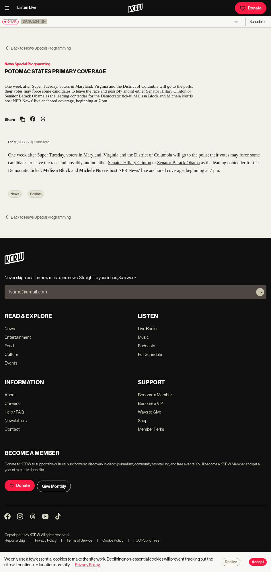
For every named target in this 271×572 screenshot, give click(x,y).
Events (11, 363)
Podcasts (146, 345)
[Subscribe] (260, 292)
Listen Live (26, 7)
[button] (34, 21)
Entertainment (18, 337)
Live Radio (147, 328)
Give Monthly (54, 486)
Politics (36, 194)
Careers (12, 403)
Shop (142, 420)
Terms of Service (76, 540)
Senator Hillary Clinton (129, 162)
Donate (251, 8)
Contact (12, 429)
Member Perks (151, 429)
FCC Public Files (143, 540)
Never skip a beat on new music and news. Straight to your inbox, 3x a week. (71, 277)
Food (9, 345)
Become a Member (155, 394)
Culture (11, 354)
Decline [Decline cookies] (231, 562)
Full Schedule (150, 354)
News (15, 194)
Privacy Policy (43, 540)
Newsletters (16, 420)
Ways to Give (149, 412)
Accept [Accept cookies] (258, 562)
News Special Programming (27, 64)
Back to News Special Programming (38, 48)
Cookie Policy (110, 540)
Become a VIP (150, 403)
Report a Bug (15, 540)
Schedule (257, 21)
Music (143, 337)
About (10, 394)
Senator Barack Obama (178, 162)
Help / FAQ (14, 412)
